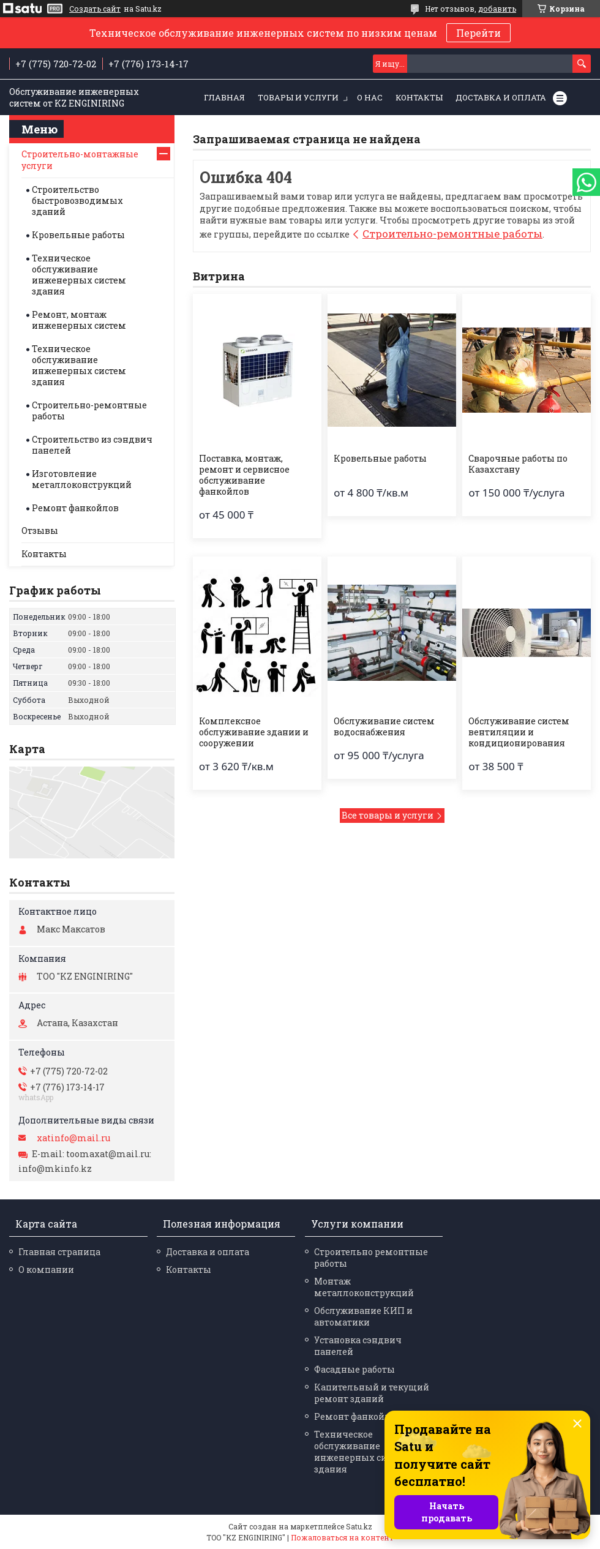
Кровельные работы (380, 458)
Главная (224, 97)
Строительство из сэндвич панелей (92, 444)
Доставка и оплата (501, 97)
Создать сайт (95, 8)
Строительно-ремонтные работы (452, 234)
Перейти (478, 32)
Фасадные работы (354, 1369)
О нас (370, 97)
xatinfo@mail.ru (73, 1138)
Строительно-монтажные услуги (79, 159)
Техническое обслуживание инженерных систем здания (79, 274)
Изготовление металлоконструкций (82, 479)
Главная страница (59, 1252)
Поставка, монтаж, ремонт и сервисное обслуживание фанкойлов (244, 475)
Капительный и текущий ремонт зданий (371, 1393)
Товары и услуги (298, 97)
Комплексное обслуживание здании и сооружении (254, 732)
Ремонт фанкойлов (75, 508)
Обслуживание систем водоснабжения (384, 727)
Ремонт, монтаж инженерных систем (79, 320)
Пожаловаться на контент (342, 1537)
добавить (497, 8)
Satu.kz (359, 1526)
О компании (46, 1269)
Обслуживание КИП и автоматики (363, 1316)
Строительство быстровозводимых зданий (77, 200)
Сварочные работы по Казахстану (518, 464)
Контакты (419, 97)
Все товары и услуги (387, 815)
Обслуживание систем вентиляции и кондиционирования (518, 732)
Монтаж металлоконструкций (364, 1287)
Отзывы (39, 530)
